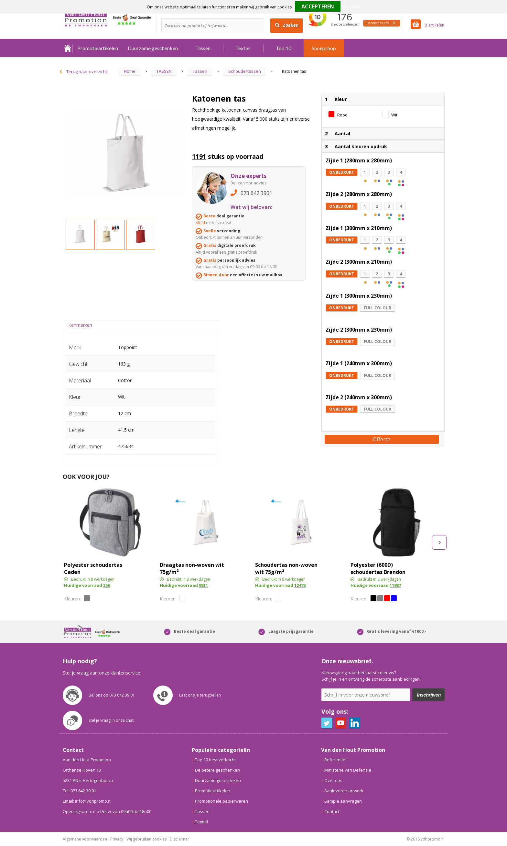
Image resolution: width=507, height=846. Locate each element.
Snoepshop (324, 48)
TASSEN (164, 71)
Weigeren (351, 7)
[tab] (80, 325)
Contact (331, 811)
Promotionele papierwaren (221, 801)
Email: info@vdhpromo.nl (87, 801)
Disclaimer (179, 839)
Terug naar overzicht (86, 71)
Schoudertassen (244, 71)
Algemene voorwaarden (85, 839)
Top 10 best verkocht (215, 760)
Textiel (243, 48)
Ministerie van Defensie (347, 770)
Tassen (202, 48)
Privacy (116, 839)
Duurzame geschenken (153, 48)
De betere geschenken (217, 770)
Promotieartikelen (97, 48)
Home (67, 48)
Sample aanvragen (343, 801)
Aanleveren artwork (343, 791)
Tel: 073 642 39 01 (79, 791)
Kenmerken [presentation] (80, 325)
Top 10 (283, 48)
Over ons (333, 780)
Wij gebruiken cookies (146, 839)
